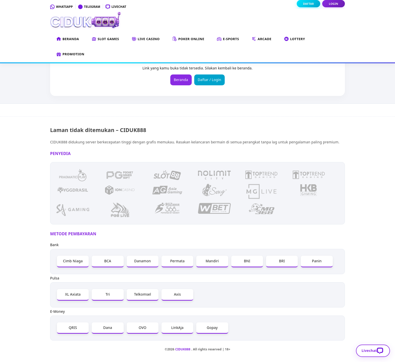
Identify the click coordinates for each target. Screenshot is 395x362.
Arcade (262, 39)
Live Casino (146, 39)
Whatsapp (61, 7)
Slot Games (105, 39)
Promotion (70, 54)
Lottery (294, 39)
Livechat (116, 7)
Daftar (308, 4)
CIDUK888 (182, 349)
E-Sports (228, 39)
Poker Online (188, 39)
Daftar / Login (209, 79)
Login (333, 4)
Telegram (89, 7)
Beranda (67, 39)
